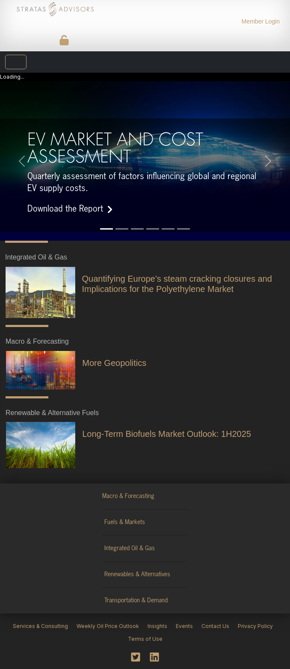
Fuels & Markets (124, 522)
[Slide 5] (168, 229)
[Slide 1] (106, 229)
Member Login (261, 21)
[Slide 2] (121, 229)
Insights (157, 626)
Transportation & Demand (136, 601)
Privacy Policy (255, 626)
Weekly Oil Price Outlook (108, 626)
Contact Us (215, 626)
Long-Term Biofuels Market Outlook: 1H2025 (166, 434)
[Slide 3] (137, 229)
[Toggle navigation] (16, 62)
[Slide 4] (152, 229)
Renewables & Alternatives (137, 575)
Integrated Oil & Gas (129, 548)
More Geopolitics (114, 363)
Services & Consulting (40, 626)
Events (184, 626)
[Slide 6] (183, 229)
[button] (22, 161)
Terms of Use (145, 639)
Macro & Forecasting (128, 496)
